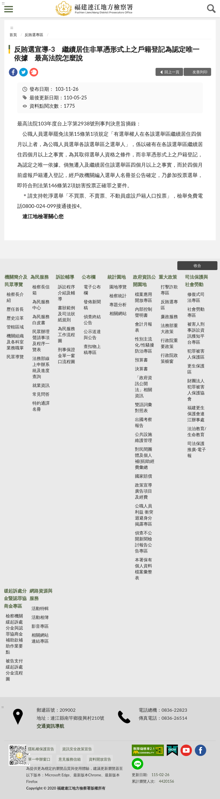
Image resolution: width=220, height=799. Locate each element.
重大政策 (168, 277)
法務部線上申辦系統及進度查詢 (41, 367)
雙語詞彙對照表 (143, 407)
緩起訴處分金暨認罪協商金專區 (15, 598)
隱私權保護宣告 (41, 749)
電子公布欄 (92, 289)
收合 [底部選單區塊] (197, 265)
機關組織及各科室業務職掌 (15, 341)
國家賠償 (143, 476)
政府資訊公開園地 (144, 280)
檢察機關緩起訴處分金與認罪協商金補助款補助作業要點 (14, 633)
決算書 (141, 368)
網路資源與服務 (41, 594)
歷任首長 (15, 309)
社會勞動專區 (196, 312)
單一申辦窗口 (39, 759)
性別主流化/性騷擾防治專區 (144, 344)
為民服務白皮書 (41, 319)
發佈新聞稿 (92, 304)
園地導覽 (118, 286)
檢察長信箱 (41, 289)
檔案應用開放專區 (143, 297)
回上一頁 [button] (171, 72)
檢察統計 (118, 295)
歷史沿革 (15, 317)
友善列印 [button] (199, 72)
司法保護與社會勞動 (196, 280)
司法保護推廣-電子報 (196, 449)
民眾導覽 (15, 356)
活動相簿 (40, 617)
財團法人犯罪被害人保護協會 (196, 389)
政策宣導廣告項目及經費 (143, 490)
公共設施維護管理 (143, 437)
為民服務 (39, 277)
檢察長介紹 (15, 297)
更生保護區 (196, 368)
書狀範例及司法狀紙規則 (66, 313)
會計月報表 (143, 326)
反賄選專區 (34, 34)
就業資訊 (41, 385)
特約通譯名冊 (41, 406)
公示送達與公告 (92, 334)
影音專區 (40, 626)
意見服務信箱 (69, 759)
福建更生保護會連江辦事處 (196, 413)
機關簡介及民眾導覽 (16, 280)
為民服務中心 (41, 304)
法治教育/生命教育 (197, 431)
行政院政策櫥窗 (169, 358)
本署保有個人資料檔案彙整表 (143, 568)
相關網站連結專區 (40, 637)
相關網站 (118, 313)
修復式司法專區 (196, 297)
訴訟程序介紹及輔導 (66, 292)
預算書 (141, 359)
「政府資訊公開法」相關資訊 (143, 386)
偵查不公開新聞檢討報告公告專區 (143, 541)
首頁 (13, 34)
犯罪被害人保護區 (196, 353)
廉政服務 (169, 316)
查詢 (211, 8)
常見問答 (41, 394)
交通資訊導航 (50, 726)
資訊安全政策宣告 (77, 749)
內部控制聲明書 (143, 312)
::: (3, 3)
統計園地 (116, 277)
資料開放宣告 (100, 759)
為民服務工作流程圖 (66, 334)
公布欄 (88, 277)
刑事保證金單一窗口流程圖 (66, 355)
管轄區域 (15, 326)
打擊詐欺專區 (169, 289)
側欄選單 (8, 9)
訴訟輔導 (65, 277)
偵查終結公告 (92, 319)
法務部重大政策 (169, 328)
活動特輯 (40, 608)
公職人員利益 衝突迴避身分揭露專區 (144, 514)
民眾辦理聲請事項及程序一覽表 (41, 340)
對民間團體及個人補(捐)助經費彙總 (144, 458)
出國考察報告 (143, 422)
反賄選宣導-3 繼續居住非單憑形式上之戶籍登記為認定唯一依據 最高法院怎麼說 (106, 53)
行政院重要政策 (169, 343)
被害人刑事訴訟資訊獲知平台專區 (196, 333)
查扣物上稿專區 (92, 349)
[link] (13, 73)
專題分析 (118, 304)
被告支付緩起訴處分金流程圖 (14, 669)
